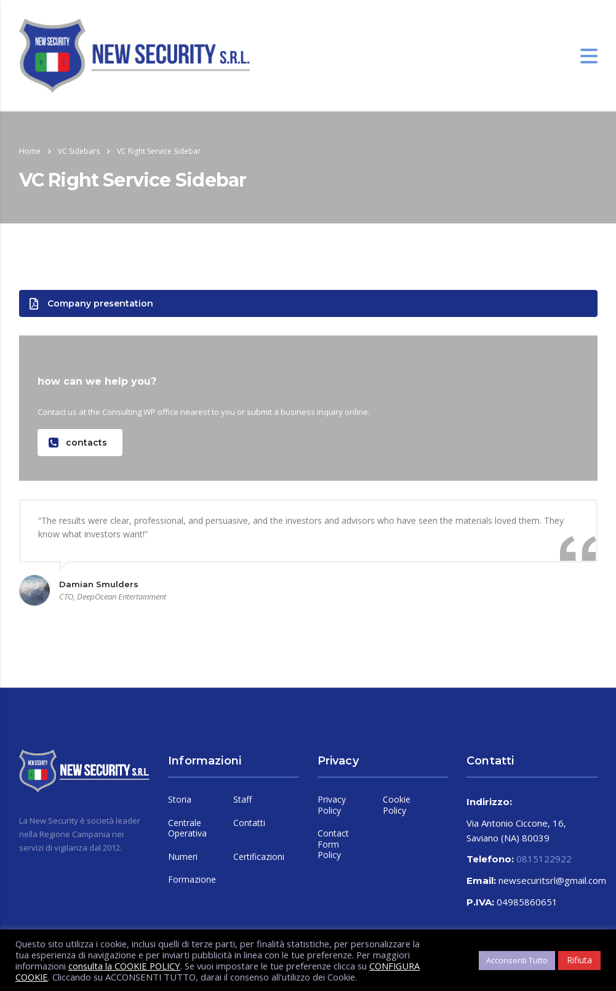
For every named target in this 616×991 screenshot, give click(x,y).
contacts (78, 443)
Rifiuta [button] (579, 960)
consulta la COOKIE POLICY (124, 966)
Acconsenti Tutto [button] (517, 960)
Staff (242, 799)
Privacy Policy (332, 805)
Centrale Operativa (187, 828)
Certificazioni (258, 856)
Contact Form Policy (333, 844)
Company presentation (91, 304)
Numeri (183, 856)
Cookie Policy (396, 805)
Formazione (192, 879)
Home (30, 151)
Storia (179, 799)
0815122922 (544, 859)
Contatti (249, 823)
